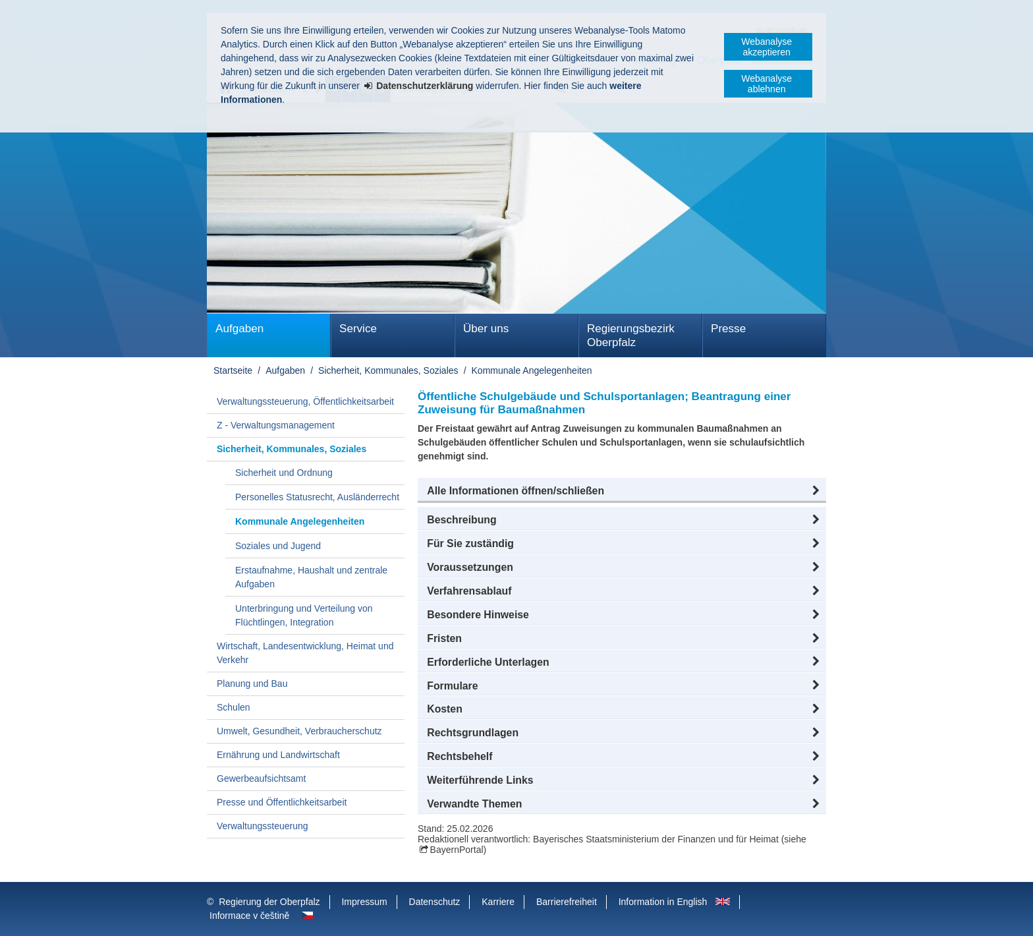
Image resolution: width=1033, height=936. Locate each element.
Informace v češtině (249, 915)
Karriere (498, 901)
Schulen (233, 707)
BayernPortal (457, 849)
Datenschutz (435, 901)
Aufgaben (239, 328)
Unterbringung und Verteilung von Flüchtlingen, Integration (304, 615)
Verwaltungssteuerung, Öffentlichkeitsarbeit (305, 401)
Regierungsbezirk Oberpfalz (631, 335)
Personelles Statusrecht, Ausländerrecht (317, 497)
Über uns (486, 328)
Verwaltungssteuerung (262, 826)
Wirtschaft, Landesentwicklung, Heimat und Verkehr (305, 653)
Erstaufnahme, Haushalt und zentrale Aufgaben (311, 577)
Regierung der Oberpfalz (269, 901)
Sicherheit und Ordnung (284, 472)
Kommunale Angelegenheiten (532, 370)
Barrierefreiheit (566, 901)
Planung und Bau (252, 683)
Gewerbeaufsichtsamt (261, 778)
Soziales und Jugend (278, 546)
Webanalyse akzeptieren (766, 46)
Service (358, 328)
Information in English (663, 901)
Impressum (364, 901)
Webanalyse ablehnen (766, 83)
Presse (728, 328)
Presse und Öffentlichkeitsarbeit (282, 802)
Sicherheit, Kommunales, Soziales (388, 370)
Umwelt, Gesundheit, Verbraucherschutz (299, 731)
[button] (622, 491)
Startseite (232, 370)
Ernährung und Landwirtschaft (278, 754)
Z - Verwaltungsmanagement (276, 425)
